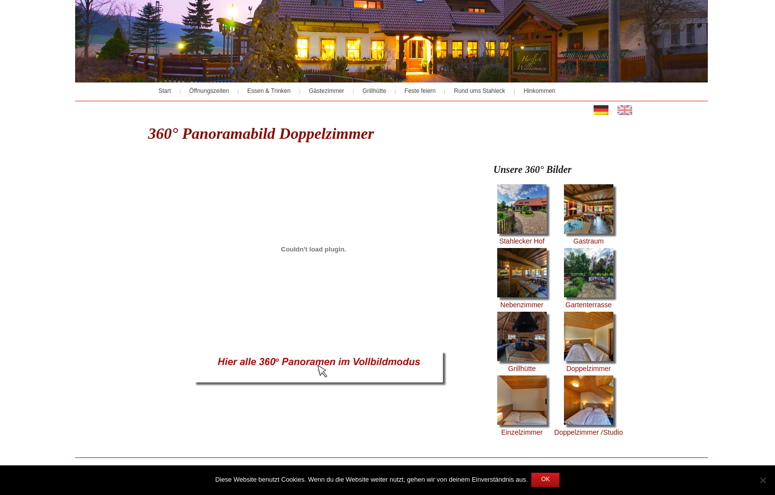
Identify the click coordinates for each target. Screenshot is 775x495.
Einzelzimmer (522, 407)
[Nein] (763, 480)
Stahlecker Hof (522, 216)
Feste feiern (419, 91)
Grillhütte (374, 91)
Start (165, 91)
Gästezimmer (326, 91)
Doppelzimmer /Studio (588, 407)
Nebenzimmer (522, 279)
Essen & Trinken (269, 91)
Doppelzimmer (588, 343)
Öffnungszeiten (209, 91)
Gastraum (588, 216)
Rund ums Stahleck (479, 91)
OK (545, 480)
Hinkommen (539, 91)
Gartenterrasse (588, 279)
